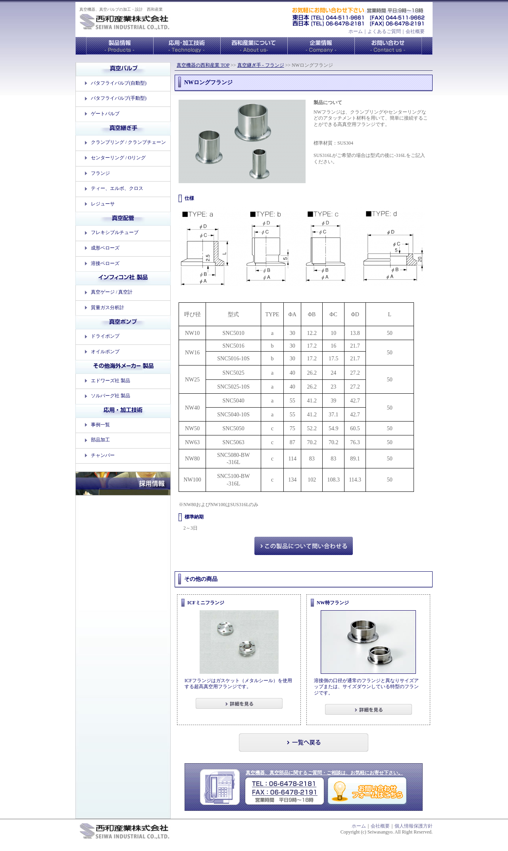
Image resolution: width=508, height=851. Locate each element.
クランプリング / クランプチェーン (128, 142)
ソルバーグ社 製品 (110, 395)
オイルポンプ (105, 351)
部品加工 (100, 440)
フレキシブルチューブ (115, 232)
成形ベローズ (105, 248)
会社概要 (415, 31)
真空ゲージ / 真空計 (112, 292)
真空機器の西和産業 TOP (203, 65)
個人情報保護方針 (413, 826)
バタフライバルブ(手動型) (118, 98)
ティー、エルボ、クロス (117, 188)
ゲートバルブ (105, 113)
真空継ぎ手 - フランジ (260, 65)
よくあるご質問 (384, 31)
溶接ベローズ (105, 263)
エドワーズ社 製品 (110, 380)
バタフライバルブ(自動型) (118, 83)
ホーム (355, 31)
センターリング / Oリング (118, 158)
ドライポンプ (105, 336)
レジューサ (103, 204)
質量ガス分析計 (107, 307)
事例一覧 (100, 424)
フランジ (100, 173)
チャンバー (103, 455)
